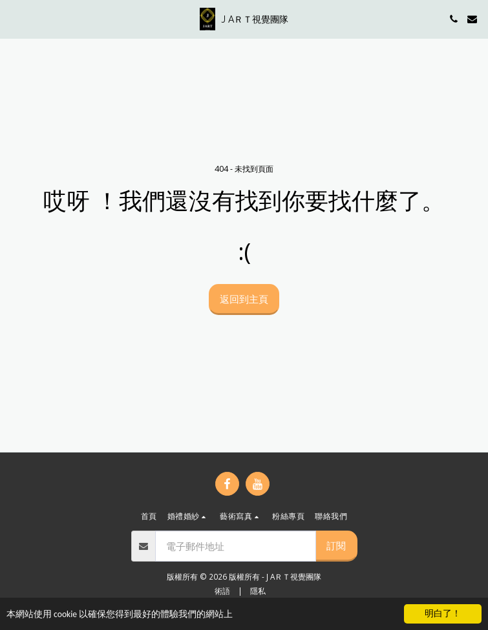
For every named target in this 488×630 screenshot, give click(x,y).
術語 (222, 590)
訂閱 (336, 545)
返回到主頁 (244, 298)
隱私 (258, 590)
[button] (14, 18)
